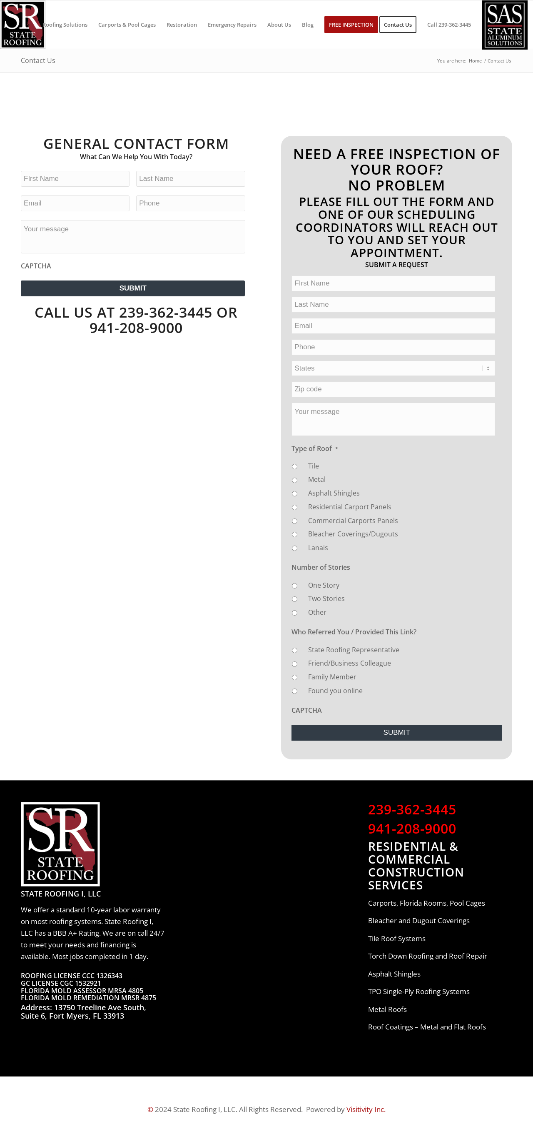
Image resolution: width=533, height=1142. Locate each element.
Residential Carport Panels (349, 506)
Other (317, 612)
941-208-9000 (136, 327)
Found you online (335, 690)
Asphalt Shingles (334, 493)
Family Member (332, 676)
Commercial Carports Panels (353, 520)
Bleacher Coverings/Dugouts (353, 533)
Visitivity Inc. (366, 1109)
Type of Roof (314, 448)
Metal (317, 479)
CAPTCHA (36, 266)
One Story (323, 585)
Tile (313, 466)
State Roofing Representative (353, 649)
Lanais (318, 547)
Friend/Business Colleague (349, 663)
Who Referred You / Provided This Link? (353, 632)
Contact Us (38, 60)
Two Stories (326, 598)
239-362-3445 (412, 809)
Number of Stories (320, 567)
